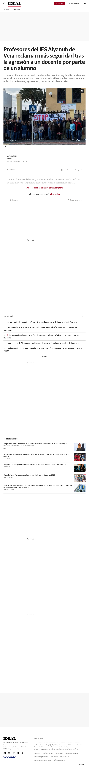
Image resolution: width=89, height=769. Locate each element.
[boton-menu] (85, 3)
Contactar (37, 753)
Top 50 (82, 316)
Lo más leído (8, 316)
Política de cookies (59, 760)
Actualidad (16, 10)
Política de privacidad (41, 757)
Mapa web (63, 757)
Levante (6, 10)
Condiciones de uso (71, 753)
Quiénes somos (48, 753)
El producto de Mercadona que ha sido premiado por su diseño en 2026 (29, 475)
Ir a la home (81, 764)
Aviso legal (59, 753)
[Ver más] (44, 356)
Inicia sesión (55, 194)
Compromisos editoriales (42, 760)
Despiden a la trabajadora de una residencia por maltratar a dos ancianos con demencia (34, 464)
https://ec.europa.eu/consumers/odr (66, 749)
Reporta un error (75, 200)
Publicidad (54, 757)
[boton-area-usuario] (74, 3)
